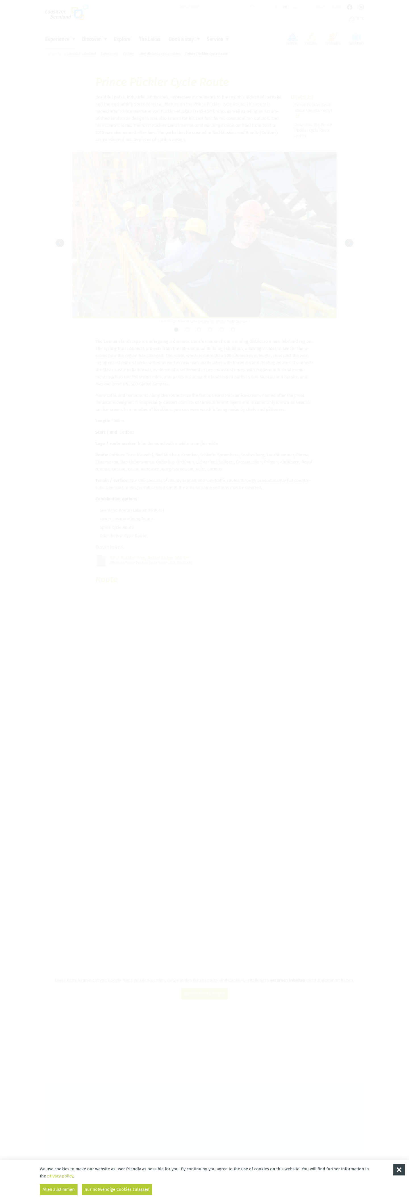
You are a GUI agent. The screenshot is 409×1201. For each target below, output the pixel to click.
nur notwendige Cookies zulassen (117, 1189)
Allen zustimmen (59, 1189)
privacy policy (60, 1176)
